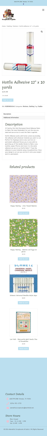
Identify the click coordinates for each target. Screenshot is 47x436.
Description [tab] (7, 114)
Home (4, 26)
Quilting (9, 26)
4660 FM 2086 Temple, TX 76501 (20, 399)
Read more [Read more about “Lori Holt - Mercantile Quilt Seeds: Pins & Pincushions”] (23, 348)
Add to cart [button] (23, 213)
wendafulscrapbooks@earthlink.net (22, 408)
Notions (15, 26)
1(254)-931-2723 (15, 403)
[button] (42, 31)
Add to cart (7, 100)
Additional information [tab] (11, 117)
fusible (40, 106)
